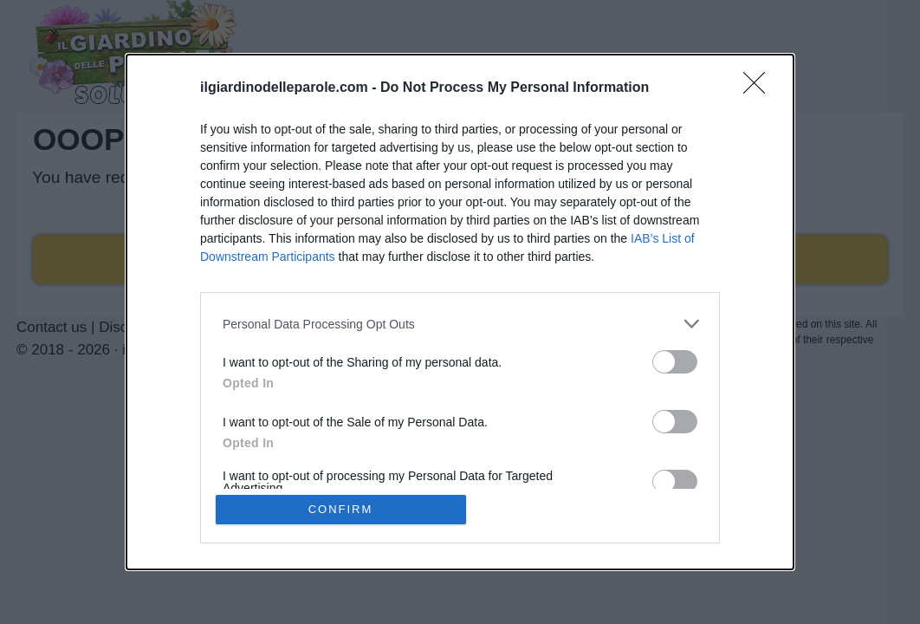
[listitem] (460, 324)
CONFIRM (340, 509)
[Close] (759, 88)
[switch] (674, 362)
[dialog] (460, 312)
